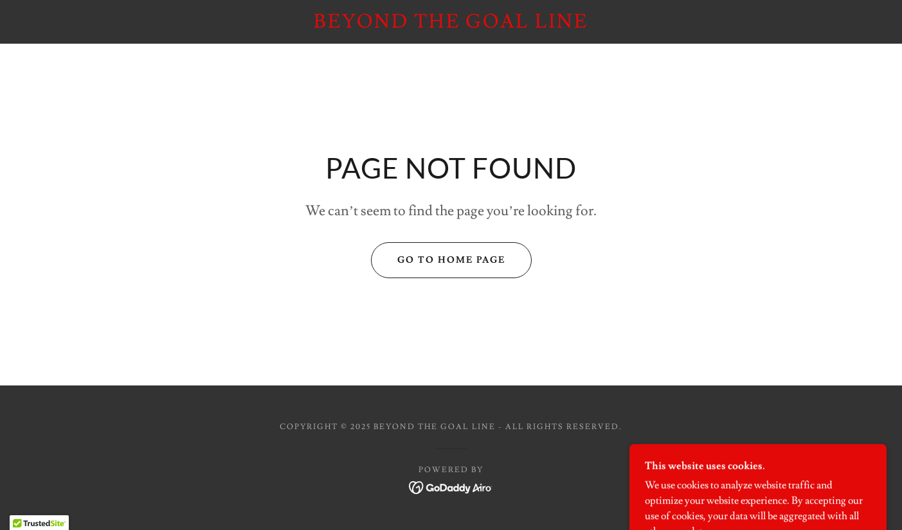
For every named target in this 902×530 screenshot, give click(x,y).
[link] (451, 24)
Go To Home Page (451, 260)
